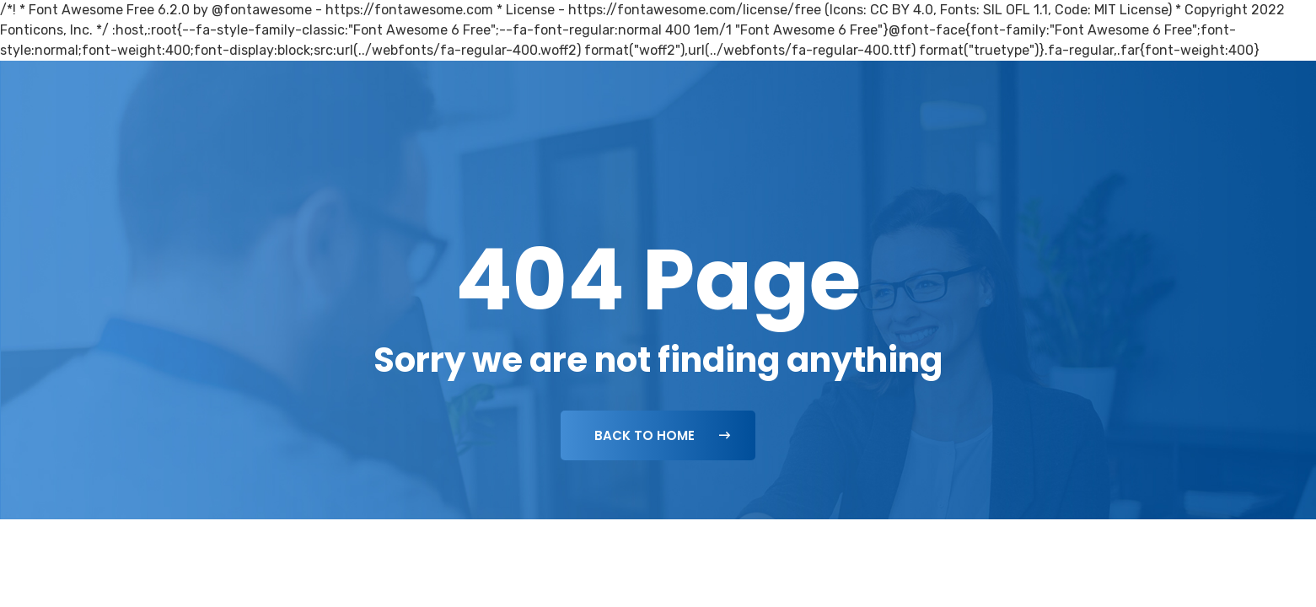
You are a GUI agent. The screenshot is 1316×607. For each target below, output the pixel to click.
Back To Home (662, 435)
